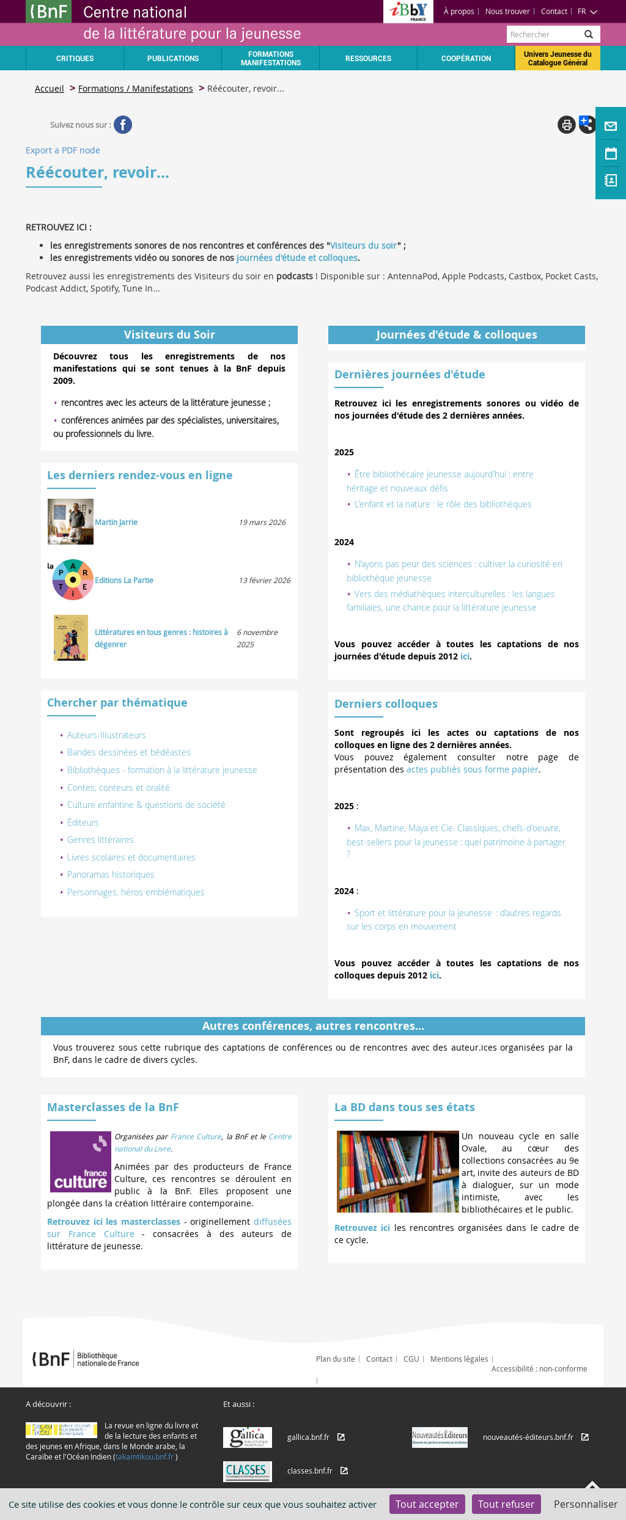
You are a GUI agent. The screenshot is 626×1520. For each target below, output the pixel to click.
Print (567, 125)
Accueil (49, 88)
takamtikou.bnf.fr (145, 1456)
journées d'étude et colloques (297, 257)
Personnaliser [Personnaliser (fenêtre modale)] (586, 1504)
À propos (459, 11)
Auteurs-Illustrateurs (106, 735)
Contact (554, 11)
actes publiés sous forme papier (473, 769)
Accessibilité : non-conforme (539, 1368)
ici (465, 656)
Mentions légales (459, 1359)
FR (588, 11)
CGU (411, 1359)
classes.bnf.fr (310, 1470)
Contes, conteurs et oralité (118, 787)
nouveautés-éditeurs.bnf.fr (528, 1437)
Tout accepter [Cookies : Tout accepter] (427, 1504)
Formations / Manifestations (135, 88)
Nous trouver (507, 11)
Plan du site (335, 1359)
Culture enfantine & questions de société (146, 804)
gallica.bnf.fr (308, 1437)
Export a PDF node (63, 150)
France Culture (196, 1136)
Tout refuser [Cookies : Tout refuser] (506, 1504)
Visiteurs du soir (363, 245)
